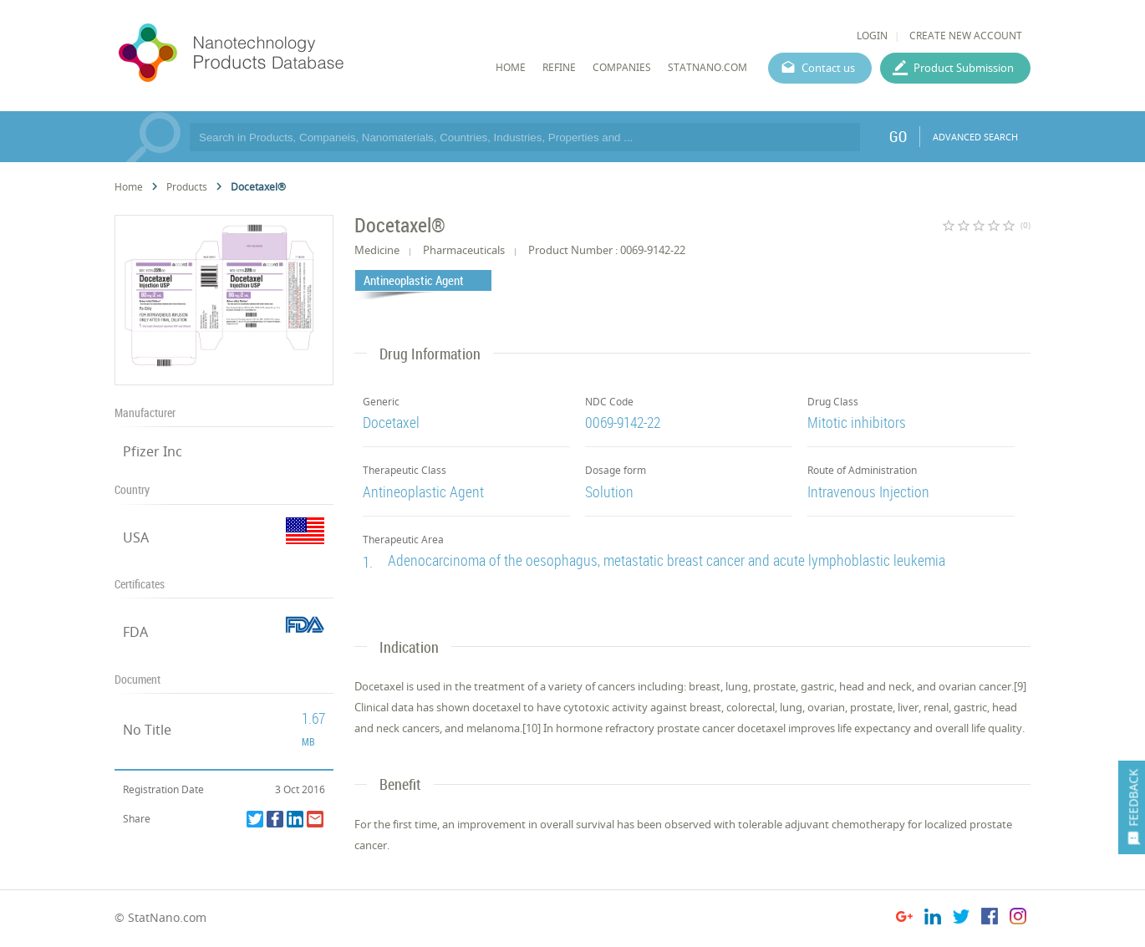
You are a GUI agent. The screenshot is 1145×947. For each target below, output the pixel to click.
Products (186, 187)
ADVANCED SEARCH (975, 136)
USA (136, 537)
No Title (147, 729)
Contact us (828, 67)
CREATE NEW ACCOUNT (965, 35)
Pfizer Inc (152, 451)
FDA (135, 632)
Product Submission (963, 67)
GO (898, 136)
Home (128, 187)
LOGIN (872, 35)
